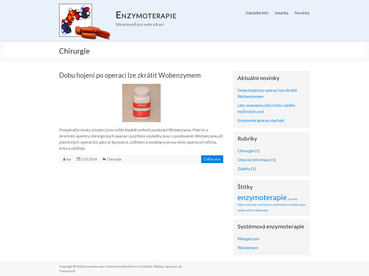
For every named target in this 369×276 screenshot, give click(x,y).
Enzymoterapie (146, 14)
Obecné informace (254, 159)
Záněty (244, 168)
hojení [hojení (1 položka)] (242, 204)
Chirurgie (114, 159)
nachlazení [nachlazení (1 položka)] (264, 204)
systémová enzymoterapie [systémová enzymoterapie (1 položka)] (288, 204)
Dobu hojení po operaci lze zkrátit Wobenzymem (130, 75)
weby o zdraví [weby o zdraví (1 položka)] (246, 210)
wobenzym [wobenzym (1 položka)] (261, 210)
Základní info (257, 12)
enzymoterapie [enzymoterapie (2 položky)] (262, 197)
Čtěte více (212, 159)
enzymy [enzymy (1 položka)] (292, 199)
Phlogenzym (248, 238)
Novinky (302, 12)
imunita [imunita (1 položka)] (252, 204)
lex (69, 159)
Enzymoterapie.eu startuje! (261, 120)
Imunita (281, 12)
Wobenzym (248, 247)
